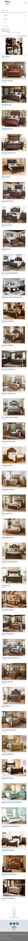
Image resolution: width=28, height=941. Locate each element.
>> (14, 915)
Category (5, 19)
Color (4, 22)
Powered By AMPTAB (6, 938)
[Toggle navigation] (25, 3)
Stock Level (6, 26)
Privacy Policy (4, 936)
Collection (5, 15)
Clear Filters (5, 30)
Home (9, 32)
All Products (17, 32)
